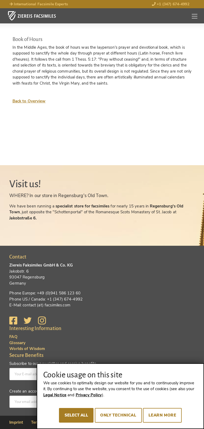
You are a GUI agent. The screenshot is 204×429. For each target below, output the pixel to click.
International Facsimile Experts (38, 4)
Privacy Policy (89, 395)
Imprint (16, 422)
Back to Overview (29, 101)
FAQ (13, 336)
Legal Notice (55, 395)
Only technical (118, 415)
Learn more (162, 415)
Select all (76, 415)
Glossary (17, 342)
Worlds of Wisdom (27, 348)
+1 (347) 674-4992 (170, 4)
